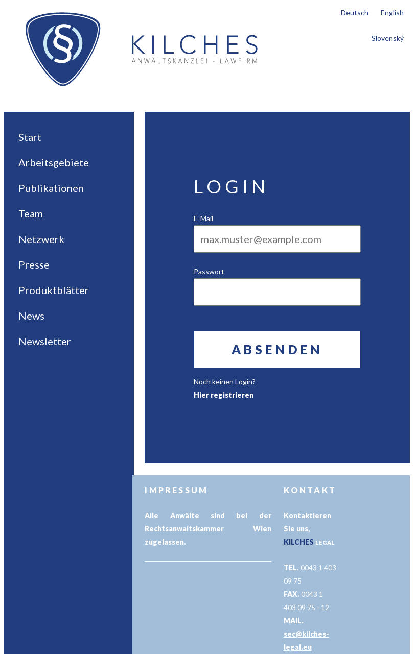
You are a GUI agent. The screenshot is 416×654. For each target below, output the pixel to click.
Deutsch (354, 12)
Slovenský (388, 38)
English (392, 12)
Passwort (209, 271)
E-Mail (203, 218)
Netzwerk (41, 239)
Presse (34, 264)
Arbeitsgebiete (53, 162)
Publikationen (51, 188)
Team (30, 213)
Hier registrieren (223, 395)
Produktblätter (53, 290)
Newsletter (44, 341)
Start (29, 137)
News (31, 315)
